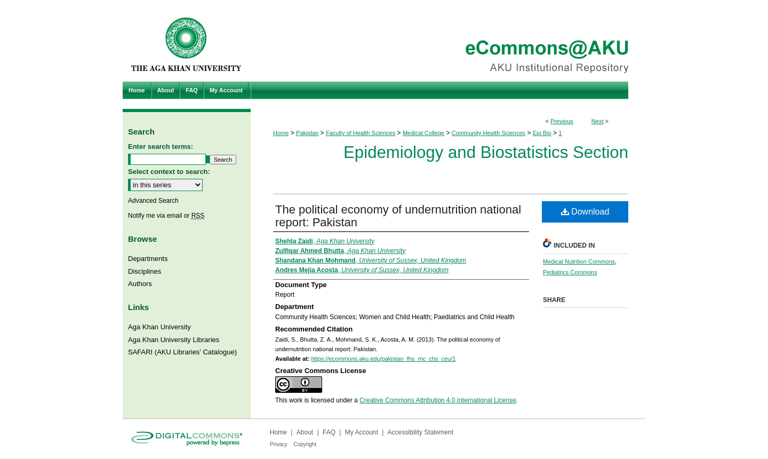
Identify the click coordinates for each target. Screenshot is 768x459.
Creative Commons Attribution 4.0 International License (437, 400)
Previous (561, 121)
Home (281, 133)
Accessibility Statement (420, 432)
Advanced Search (153, 200)
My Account (361, 432)
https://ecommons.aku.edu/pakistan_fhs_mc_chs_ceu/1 (383, 358)
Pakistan (307, 133)
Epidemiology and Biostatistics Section (485, 152)
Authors (140, 284)
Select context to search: (169, 172)
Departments (147, 259)
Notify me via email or (166, 215)
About (305, 432)
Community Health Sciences (488, 133)
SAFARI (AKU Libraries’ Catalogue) (182, 352)
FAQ (329, 432)
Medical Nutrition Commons (579, 261)
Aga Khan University (159, 327)
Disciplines (144, 271)
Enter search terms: (160, 147)
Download (585, 211)
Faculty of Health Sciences (360, 133)
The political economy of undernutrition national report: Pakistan (398, 216)
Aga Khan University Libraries (173, 340)
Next (597, 121)
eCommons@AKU (448, 41)
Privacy (278, 444)
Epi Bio (542, 133)
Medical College (423, 133)
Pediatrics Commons (570, 272)
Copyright (304, 444)
